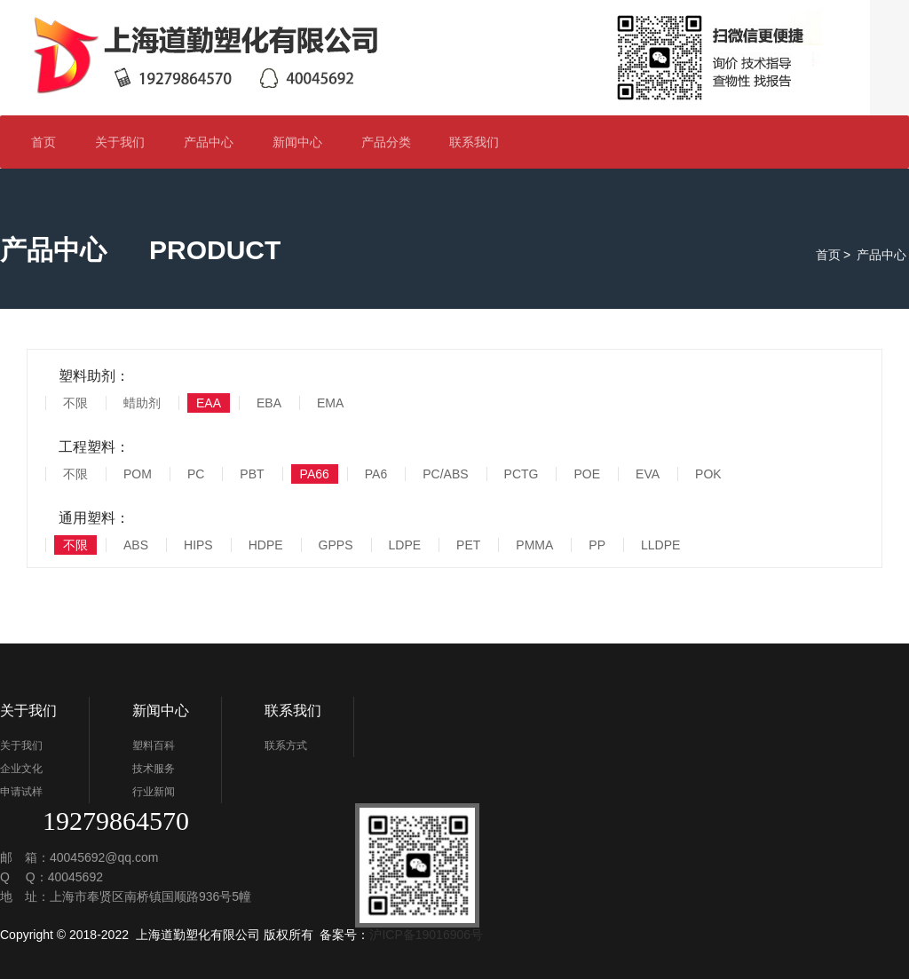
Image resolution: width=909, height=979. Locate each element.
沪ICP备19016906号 (426, 935)
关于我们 (127, 142)
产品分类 (393, 142)
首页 (43, 142)
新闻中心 (305, 142)
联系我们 (481, 142)
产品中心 (208, 142)
